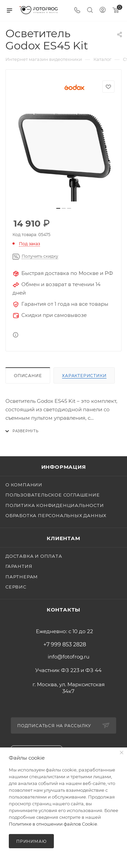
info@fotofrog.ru (68, 656)
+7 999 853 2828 (64, 644)
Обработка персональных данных (55, 515)
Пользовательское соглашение (52, 495)
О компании (23, 484)
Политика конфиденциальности (54, 505)
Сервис (15, 587)
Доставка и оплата (33, 556)
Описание (28, 375)
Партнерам (21, 576)
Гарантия (18, 566)
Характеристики (84, 375)
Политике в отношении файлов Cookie (53, 824)
